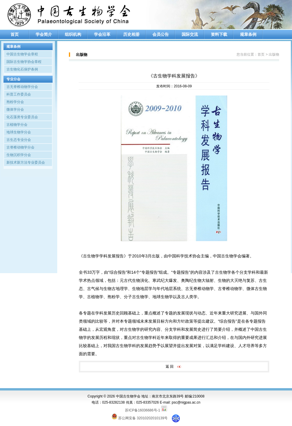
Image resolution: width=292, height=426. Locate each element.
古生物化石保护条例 (22, 69)
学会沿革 (102, 34)
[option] (219, 14)
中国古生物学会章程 (22, 54)
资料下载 (219, 34)
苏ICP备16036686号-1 (142, 410)
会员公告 (160, 34)
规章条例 (248, 34)
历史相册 (131, 34)
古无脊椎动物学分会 (22, 87)
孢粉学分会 (15, 102)
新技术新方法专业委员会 (25, 162)
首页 (15, 34)
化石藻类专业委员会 (22, 117)
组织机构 (73, 34)
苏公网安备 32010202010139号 (143, 418)
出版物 (274, 54)
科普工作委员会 (18, 94)
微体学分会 (15, 109)
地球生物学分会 (18, 132)
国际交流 (190, 34)
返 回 (174, 367)
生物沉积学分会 (18, 155)
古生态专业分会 (18, 140)
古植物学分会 (16, 125)
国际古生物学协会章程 (23, 62)
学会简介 (44, 34)
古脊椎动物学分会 (20, 147)
